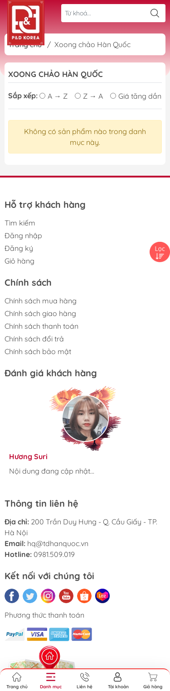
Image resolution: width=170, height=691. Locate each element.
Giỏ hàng (19, 260)
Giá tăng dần (135, 96)
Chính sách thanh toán (41, 326)
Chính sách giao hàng (40, 313)
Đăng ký (19, 248)
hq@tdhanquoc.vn (57, 543)
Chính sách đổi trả (34, 338)
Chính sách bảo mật (38, 351)
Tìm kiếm (20, 222)
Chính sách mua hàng (41, 300)
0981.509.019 (54, 554)
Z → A (89, 96)
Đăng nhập (23, 235)
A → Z (53, 96)
